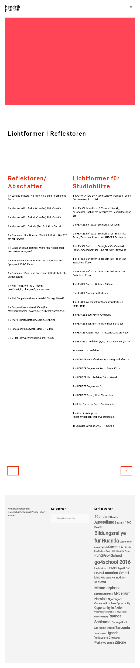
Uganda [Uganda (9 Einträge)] (112, 633)
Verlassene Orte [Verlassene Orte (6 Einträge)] (104, 637)
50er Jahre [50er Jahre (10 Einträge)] (103, 517)
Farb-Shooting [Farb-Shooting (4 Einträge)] (117, 551)
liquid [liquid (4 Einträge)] (121, 568)
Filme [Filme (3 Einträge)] (127, 551)
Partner (11, 515)
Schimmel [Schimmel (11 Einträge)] (102, 622)
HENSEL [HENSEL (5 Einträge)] (113, 568)
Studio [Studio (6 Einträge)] (111, 628)
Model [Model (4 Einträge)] (110, 594)
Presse (34, 512)
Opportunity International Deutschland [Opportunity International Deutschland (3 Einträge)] (110, 612)
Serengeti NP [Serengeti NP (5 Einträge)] (119, 622)
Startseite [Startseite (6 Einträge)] (100, 628)
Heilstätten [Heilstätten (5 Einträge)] (100, 568)
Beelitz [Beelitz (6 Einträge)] (98, 527)
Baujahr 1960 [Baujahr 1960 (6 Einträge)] (123, 522)
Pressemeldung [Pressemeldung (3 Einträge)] (101, 617)
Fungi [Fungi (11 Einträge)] (99, 555)
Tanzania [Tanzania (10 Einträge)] (122, 628)
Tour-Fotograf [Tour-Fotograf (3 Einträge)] (100, 633)
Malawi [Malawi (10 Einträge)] (100, 582)
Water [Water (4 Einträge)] (117, 638)
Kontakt (12, 508)
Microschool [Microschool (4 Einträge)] (100, 594)
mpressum (23, 508)
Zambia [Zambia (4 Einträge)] (110, 642)
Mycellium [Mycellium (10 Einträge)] (122, 593)
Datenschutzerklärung (19, 512)
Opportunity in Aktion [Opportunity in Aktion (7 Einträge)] (108, 608)
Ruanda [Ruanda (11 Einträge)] (114, 616)
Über (42, 512)
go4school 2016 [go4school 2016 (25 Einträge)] (112, 562)
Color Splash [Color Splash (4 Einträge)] (125, 541)
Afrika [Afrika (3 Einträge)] (115, 517)
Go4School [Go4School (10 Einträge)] (113, 555)
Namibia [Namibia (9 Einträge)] (100, 599)
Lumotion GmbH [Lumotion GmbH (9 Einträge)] (116, 573)
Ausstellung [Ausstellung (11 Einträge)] (104, 522)
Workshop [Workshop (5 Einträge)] (100, 642)
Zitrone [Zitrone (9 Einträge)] (120, 642)
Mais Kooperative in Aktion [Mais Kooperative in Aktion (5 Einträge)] (110, 577)
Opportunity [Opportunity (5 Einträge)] (123, 603)
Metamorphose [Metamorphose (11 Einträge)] (107, 588)
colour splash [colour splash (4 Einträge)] (101, 547)
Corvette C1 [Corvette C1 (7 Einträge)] (116, 547)
